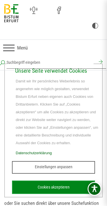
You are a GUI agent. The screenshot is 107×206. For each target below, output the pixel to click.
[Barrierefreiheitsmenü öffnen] (94, 189)
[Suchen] (100, 62)
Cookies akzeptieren (54, 187)
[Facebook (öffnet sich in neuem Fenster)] (59, 10)
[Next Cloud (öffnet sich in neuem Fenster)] (96, 10)
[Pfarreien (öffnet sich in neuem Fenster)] (71, 9)
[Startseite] (11, 13)
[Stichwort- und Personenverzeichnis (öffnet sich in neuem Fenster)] (84, 11)
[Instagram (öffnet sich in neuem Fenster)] (46, 10)
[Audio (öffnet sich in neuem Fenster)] (33, 10)
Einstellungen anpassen (53, 167)
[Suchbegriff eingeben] (50, 62)
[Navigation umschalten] (15, 48)
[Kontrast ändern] (95, 26)
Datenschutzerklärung (34, 153)
